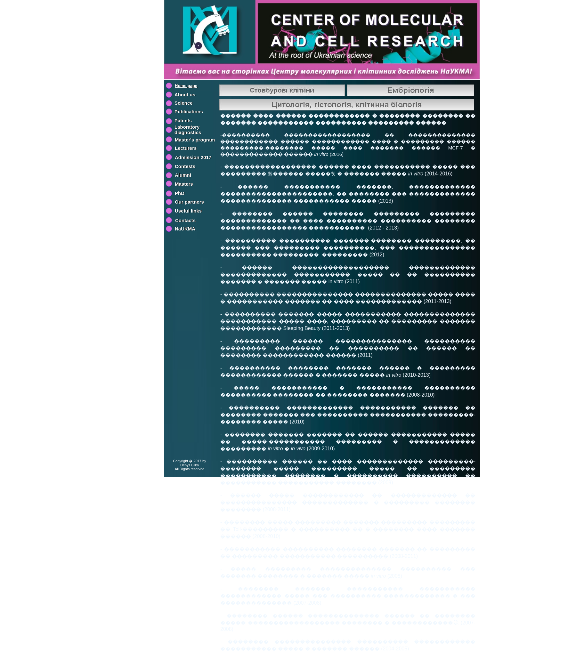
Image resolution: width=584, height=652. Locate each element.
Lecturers (186, 148)
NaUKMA (185, 228)
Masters (184, 184)
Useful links (188, 210)
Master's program (195, 139)
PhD (179, 193)
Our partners (189, 202)
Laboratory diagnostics (187, 129)
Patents (183, 120)
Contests (185, 166)
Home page (186, 85)
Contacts (185, 220)
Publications (188, 111)
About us (184, 94)
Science (183, 103)
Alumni (183, 175)
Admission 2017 (193, 157)
